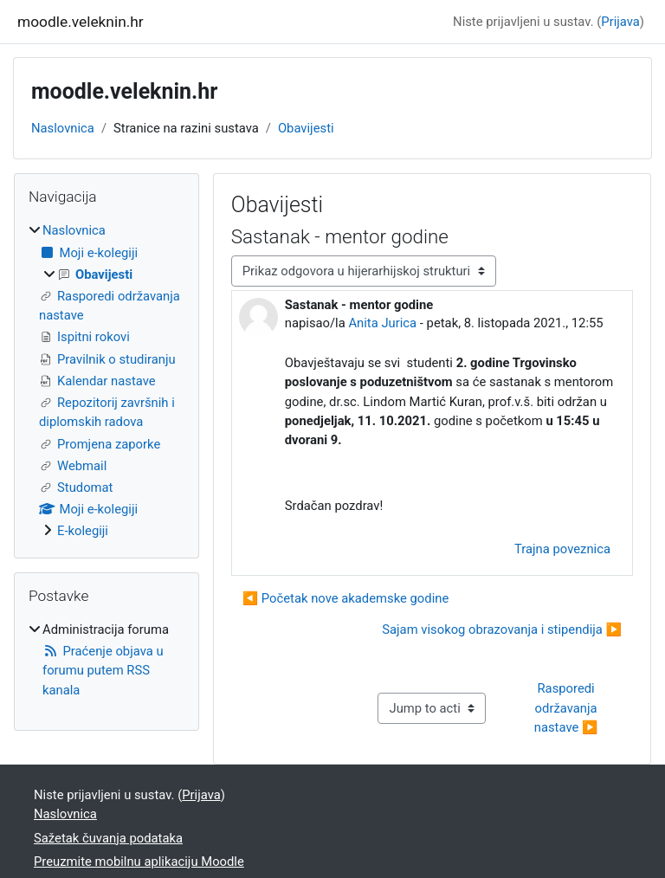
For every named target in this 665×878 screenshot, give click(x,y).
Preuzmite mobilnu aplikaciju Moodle (139, 861)
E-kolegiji (82, 531)
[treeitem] (106, 380)
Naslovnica (62, 128)
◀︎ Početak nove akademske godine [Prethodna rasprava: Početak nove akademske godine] (345, 598)
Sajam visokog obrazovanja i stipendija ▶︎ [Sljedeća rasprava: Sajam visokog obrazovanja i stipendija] (502, 629)
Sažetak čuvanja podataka (108, 838)
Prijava (620, 21)
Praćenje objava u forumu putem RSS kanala (103, 670)
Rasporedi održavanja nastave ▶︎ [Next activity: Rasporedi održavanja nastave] (567, 707)
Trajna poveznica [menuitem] (562, 549)
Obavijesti (306, 128)
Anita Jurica (382, 323)
